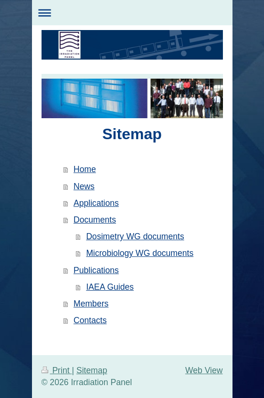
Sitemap (91, 370)
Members (91, 303)
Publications (96, 270)
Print (57, 370)
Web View (204, 370)
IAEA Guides (110, 287)
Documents (95, 220)
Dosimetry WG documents (135, 236)
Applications (96, 203)
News (84, 186)
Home (85, 169)
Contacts (90, 320)
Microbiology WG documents (139, 253)
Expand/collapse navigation (132, 12)
